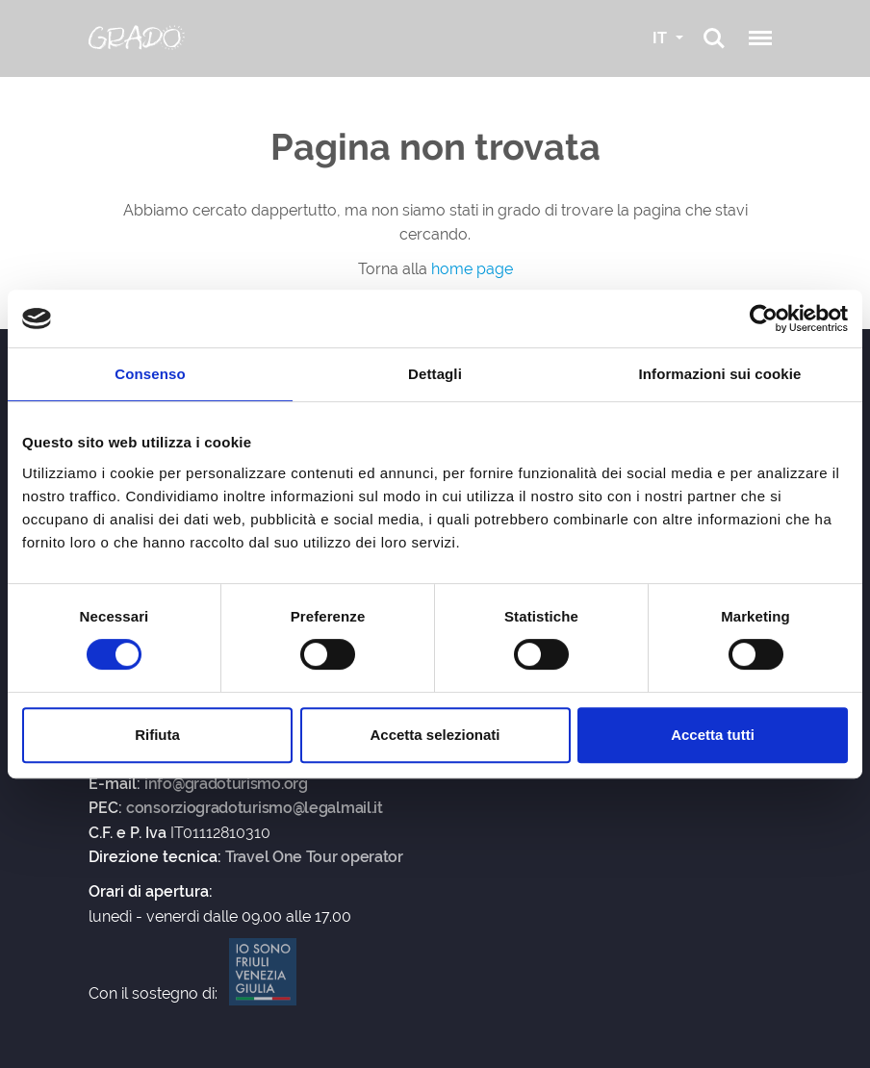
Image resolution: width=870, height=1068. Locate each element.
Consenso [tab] (150, 374)
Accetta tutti (713, 734)
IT (661, 38)
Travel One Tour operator (314, 857)
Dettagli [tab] (435, 374)
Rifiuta (157, 734)
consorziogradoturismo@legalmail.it (254, 808)
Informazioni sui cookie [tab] (720, 374)
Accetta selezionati (434, 734)
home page (472, 269)
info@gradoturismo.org (226, 784)
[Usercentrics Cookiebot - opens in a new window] (763, 318)
